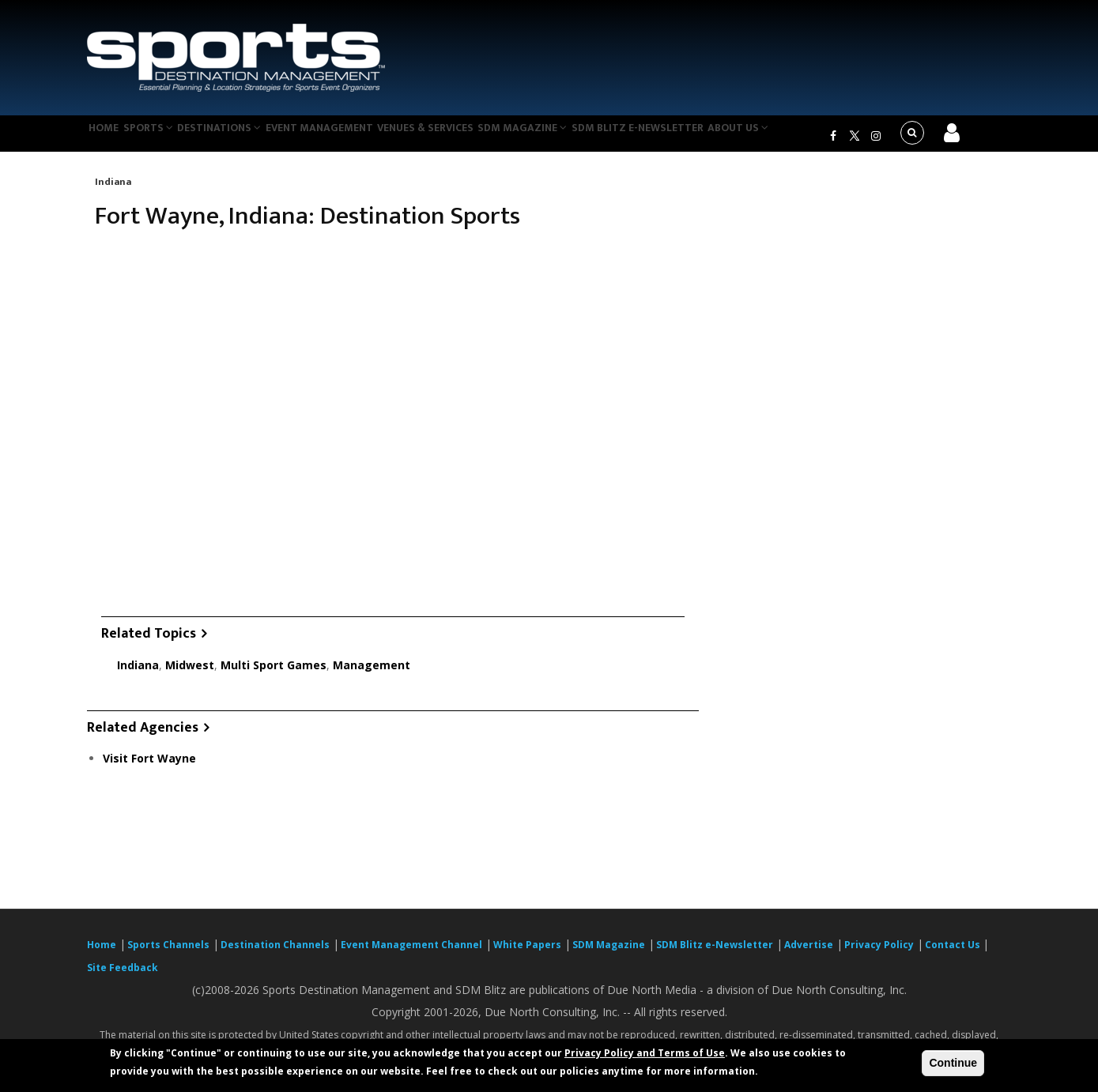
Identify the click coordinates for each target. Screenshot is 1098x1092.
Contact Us (954, 954)
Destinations (243, 137)
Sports (163, 137)
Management (371, 674)
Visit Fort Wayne (149, 768)
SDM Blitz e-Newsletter (690, 137)
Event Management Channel (411, 954)
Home (109, 137)
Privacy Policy (879, 954)
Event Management (351, 137)
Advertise (808, 954)
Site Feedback (122, 977)
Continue (953, 1062)
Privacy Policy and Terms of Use (644, 1053)
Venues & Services (465, 137)
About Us (797, 137)
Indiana (113, 191)
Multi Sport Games (273, 674)
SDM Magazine (571, 137)
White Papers (527, 954)
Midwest (189, 674)
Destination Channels (275, 954)
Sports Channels (168, 954)
